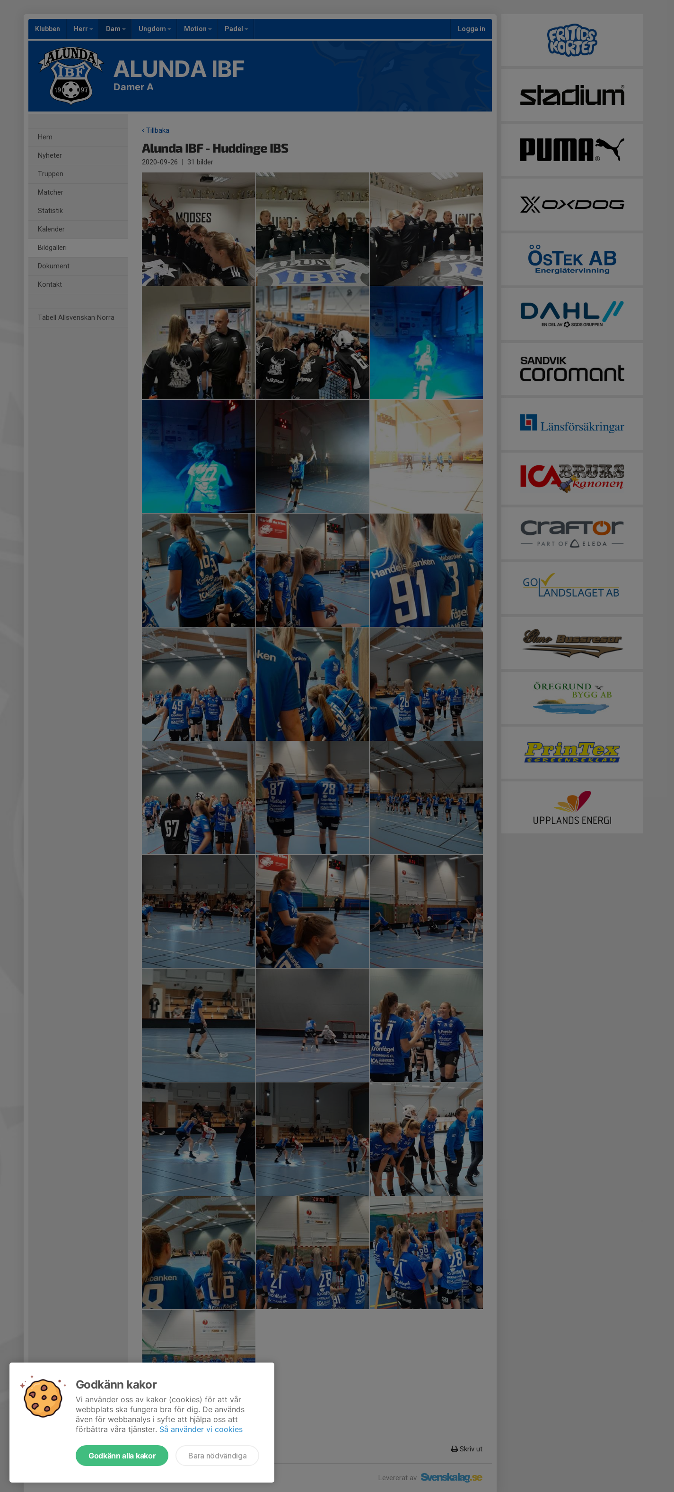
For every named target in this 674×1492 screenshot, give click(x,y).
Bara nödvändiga (217, 1455)
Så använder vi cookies (201, 1429)
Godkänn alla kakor (122, 1455)
